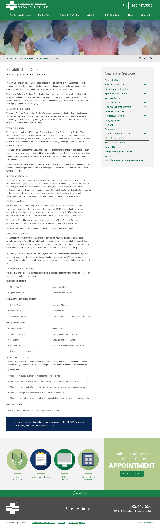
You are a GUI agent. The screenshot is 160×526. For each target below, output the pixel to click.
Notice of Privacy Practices (43, 523)
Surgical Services (113, 147)
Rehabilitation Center (116, 138)
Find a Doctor (45, 15)
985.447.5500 (142, 5)
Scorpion (150, 523)
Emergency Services (114, 111)
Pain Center (110, 125)
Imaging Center (112, 120)
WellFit (108, 156)
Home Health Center (115, 116)
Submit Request (132, 474)
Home (11, 58)
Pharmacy (110, 129)
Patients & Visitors (70, 15)
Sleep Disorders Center (116, 143)
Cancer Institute (112, 80)
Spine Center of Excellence (117, 89)
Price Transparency (77, 523)
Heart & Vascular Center (116, 84)
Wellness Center (112, 98)
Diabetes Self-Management (118, 107)
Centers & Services (20, 15)
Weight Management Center (118, 152)
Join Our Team (113, 15)
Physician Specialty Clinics (117, 134)
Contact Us (147, 15)
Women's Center (112, 102)
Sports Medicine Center (116, 93)
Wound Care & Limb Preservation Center (124, 160)
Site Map (61, 523)
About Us (92, 15)
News (131, 15)
